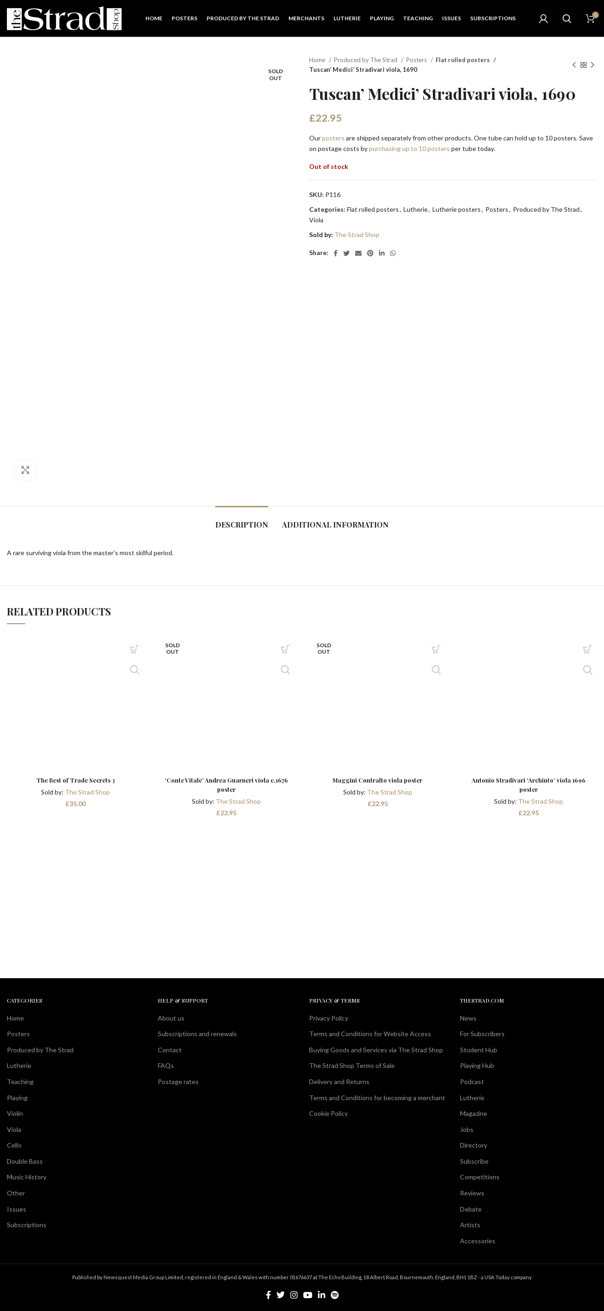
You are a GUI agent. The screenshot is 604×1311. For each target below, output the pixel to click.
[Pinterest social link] (370, 253)
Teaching (20, 1081)
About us (171, 1018)
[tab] (241, 520)
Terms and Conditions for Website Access (370, 1034)
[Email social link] (358, 253)
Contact (170, 1050)
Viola (316, 220)
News (468, 1018)
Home (318, 60)
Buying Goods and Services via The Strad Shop (376, 1050)
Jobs (466, 1129)
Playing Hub (477, 1065)
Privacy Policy (328, 1018)
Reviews (472, 1193)
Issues (16, 1209)
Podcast (472, 1081)
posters (333, 138)
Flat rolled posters (461, 60)
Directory (473, 1145)
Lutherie (415, 209)
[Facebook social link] (335, 253)
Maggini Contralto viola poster (377, 780)
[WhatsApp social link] (392, 253)
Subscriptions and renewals (197, 1034)
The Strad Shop (357, 234)
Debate (471, 1209)
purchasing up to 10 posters (409, 148)
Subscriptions (26, 1225)
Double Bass (25, 1161)
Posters (417, 60)
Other (16, 1193)
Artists (470, 1225)
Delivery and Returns (339, 1081)
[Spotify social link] (334, 1295)
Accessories (477, 1241)
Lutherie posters (456, 209)
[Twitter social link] (346, 253)
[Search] (566, 18)
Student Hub (478, 1050)
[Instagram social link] (294, 1295)
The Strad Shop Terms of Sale (352, 1065)
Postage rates (178, 1081)
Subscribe (474, 1161)
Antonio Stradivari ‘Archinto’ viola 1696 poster (528, 785)
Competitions (480, 1177)
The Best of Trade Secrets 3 (75, 780)
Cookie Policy (328, 1113)
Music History (26, 1177)
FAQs (166, 1065)
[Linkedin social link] (381, 253)
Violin (15, 1113)
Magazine (473, 1113)
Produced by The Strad (366, 60)
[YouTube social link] (307, 1295)
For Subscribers (482, 1034)
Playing (17, 1098)
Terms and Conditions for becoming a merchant (377, 1098)
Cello (14, 1145)
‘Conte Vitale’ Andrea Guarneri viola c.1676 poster (226, 785)
